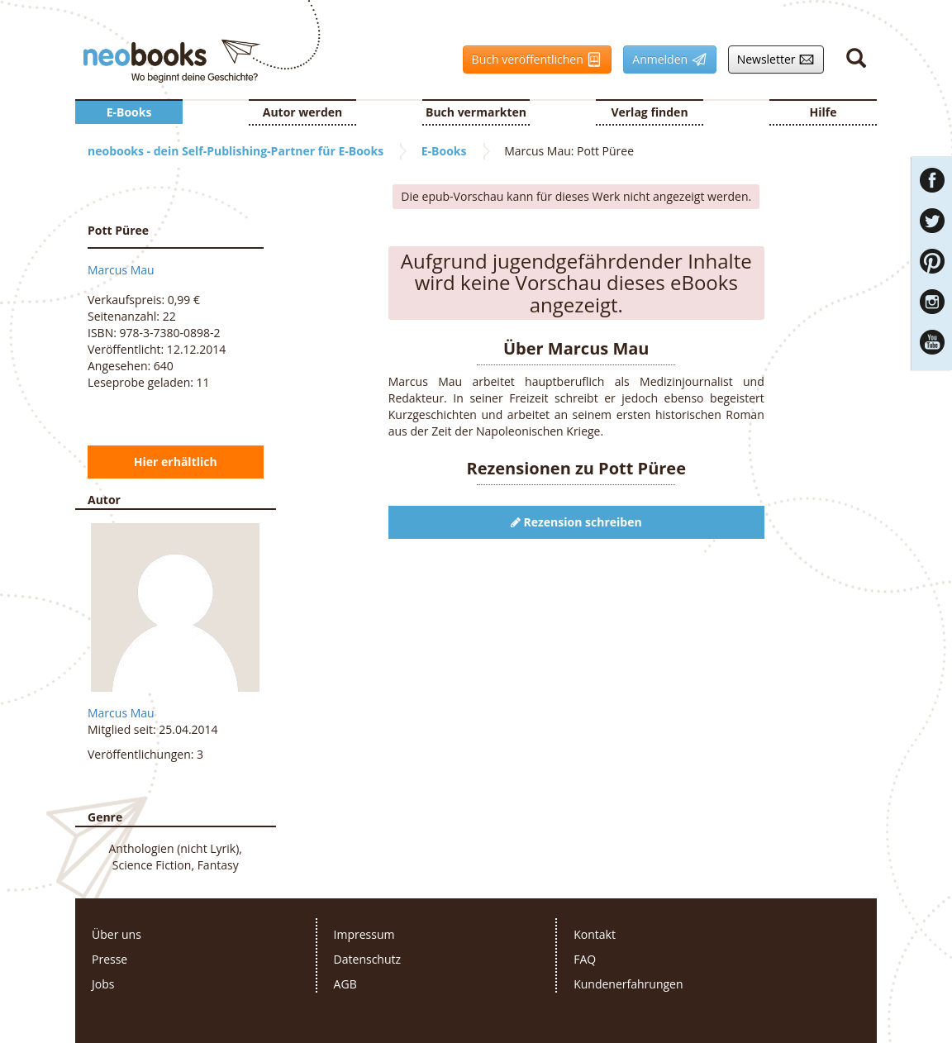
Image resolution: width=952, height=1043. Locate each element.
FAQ (585, 959)
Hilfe (823, 112)
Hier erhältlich (175, 461)
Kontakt (595, 934)
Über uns (116, 934)
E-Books (129, 112)
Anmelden (665, 59)
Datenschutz (367, 959)
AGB (345, 984)
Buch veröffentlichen (533, 59)
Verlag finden (649, 112)
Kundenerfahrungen (628, 984)
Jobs (103, 984)
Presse (109, 959)
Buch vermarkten (476, 112)
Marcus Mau (121, 270)
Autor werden (303, 112)
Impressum (364, 934)
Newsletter (772, 59)
